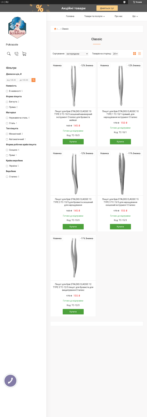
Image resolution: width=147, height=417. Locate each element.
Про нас (118, 16)
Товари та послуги (93, 16)
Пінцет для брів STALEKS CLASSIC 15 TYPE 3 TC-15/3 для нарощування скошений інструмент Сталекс (120, 202)
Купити (73, 141)
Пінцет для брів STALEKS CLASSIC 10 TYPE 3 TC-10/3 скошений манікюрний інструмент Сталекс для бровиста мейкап (73, 115)
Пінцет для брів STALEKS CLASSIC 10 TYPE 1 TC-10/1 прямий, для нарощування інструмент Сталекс (120, 114)
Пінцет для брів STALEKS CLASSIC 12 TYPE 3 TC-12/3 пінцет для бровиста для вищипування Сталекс (73, 287)
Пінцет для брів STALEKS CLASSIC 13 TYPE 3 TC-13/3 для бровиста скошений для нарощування (73, 202)
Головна (70, 16)
